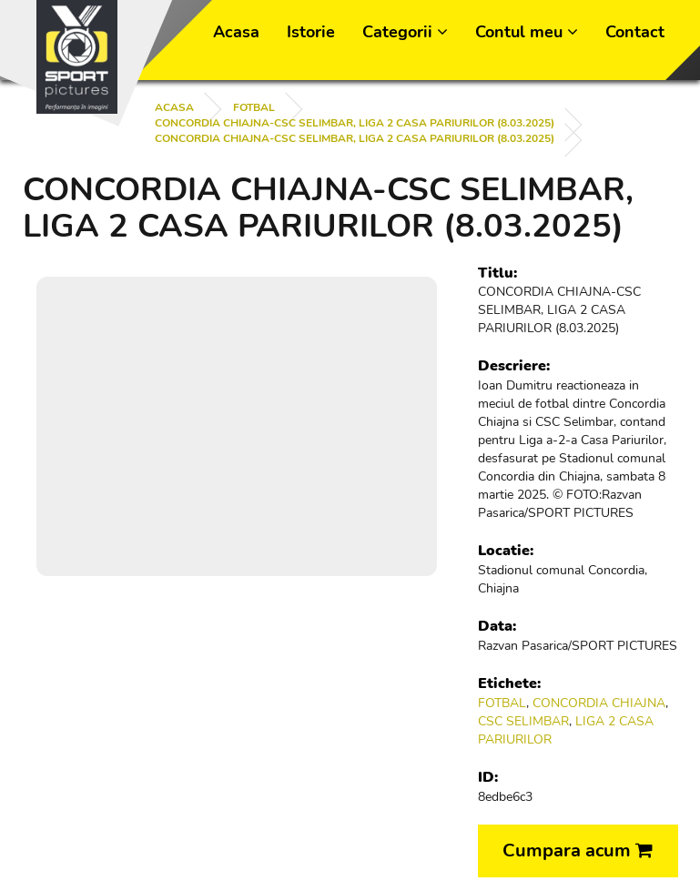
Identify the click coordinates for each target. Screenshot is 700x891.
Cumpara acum (577, 850)
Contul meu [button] (526, 32)
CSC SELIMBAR (523, 721)
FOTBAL (254, 107)
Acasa (236, 32)
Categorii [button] (405, 32)
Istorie (311, 32)
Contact (634, 32)
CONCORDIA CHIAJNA (599, 703)
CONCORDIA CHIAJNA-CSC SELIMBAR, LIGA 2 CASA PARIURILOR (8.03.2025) (354, 123)
